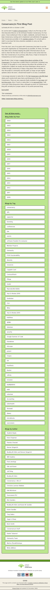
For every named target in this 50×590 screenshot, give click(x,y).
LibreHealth (10, 404)
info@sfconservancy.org (34, 95)
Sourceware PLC (12, 495)
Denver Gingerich (12, 447)
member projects (28, 39)
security (9, 332)
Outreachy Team (12, 538)
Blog (15, 20)
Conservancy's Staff (13, 529)
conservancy (8, 93)
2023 (8, 135)
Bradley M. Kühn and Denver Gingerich (19, 452)
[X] (19, 574)
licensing (10, 222)
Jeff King (10, 471)
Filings (9, 279)
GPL (8, 212)
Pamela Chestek (12, 442)
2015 (8, 173)
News (10, 20)
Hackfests (10, 365)
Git (8, 361)
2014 (8, 178)
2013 (8, 183)
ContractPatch (11, 274)
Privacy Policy (16, 588)
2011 (8, 192)
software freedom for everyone (17, 241)
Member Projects (12, 246)
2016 (8, 169)
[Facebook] (23, 574)
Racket (9, 370)
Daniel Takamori (12, 533)
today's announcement (20, 31)
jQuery (9, 413)
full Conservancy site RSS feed (38, 76)
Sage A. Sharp (11, 519)
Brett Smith (10, 524)
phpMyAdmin (11, 385)
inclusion (10, 380)
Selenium (10, 327)
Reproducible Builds (13, 289)
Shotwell (10, 408)
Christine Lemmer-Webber (15, 486)
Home (3, 20)
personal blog (37, 82)
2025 (9, 125)
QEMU (9, 322)
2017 (8, 164)
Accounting (10, 399)
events (9, 236)
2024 (9, 130)
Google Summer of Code (15, 337)
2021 (8, 145)
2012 (8, 188)
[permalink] (5, 90)
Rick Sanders (11, 500)
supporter (10, 217)
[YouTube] (27, 574)
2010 (8, 197)
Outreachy (10, 250)
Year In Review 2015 (13, 313)
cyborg (9, 375)
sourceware (10, 423)
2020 (9, 149)
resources (10, 265)
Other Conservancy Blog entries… (12, 98)
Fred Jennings (11, 462)
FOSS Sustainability (13, 255)
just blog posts (6, 82)
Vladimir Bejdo (11, 433)
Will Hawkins (11, 457)
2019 (8, 154)
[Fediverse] (31, 574)
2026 (9, 121)
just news (41, 80)
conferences (11, 226)
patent (9, 351)
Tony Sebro (10, 514)
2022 (9, 140)
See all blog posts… (13, 113)
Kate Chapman (12, 438)
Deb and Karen (12, 466)
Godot (9, 284)
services (45, 37)
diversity (9, 260)
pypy (8, 389)
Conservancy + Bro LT (14, 481)
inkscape (10, 346)
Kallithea (10, 317)
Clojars (9, 356)
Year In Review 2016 (13, 293)
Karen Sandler (11, 509)
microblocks (11, 418)
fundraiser (10, 298)
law (8, 231)
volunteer (10, 394)
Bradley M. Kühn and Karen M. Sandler (19, 505)
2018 (8, 159)
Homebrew (10, 341)
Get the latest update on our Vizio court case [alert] (25, 1)
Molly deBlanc (11, 548)
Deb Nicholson (11, 490)
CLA (8, 303)
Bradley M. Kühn (12, 476)
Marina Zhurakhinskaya (14, 543)
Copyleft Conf (11, 270)
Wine (8, 308)
